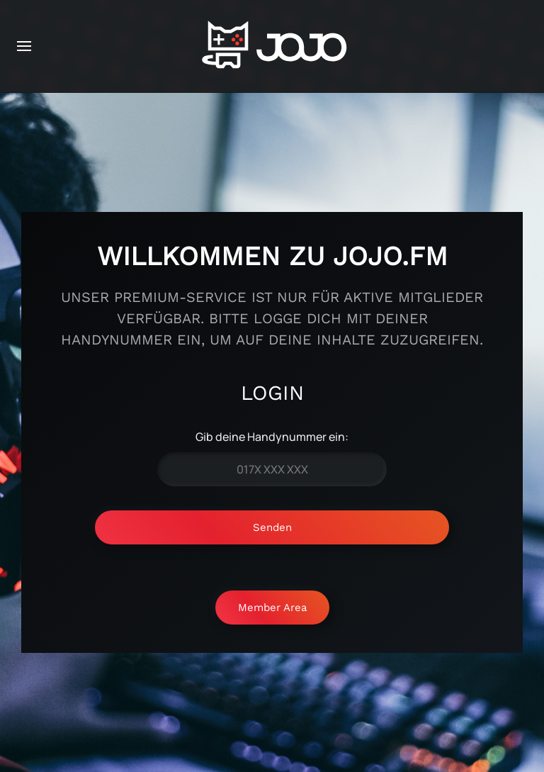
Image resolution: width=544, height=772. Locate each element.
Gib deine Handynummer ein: (272, 436)
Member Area (272, 607)
